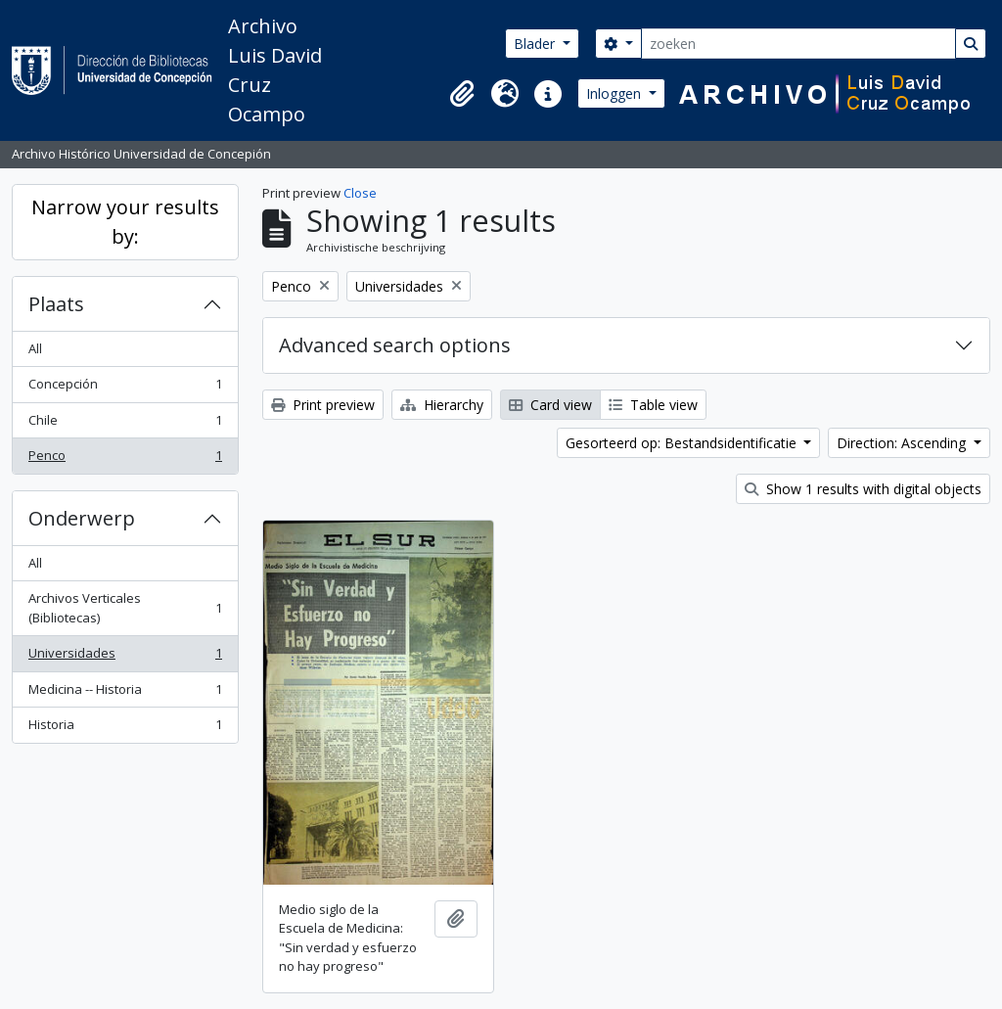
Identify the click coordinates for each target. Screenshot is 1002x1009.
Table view (653, 404)
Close (360, 193)
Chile (124, 424)
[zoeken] (798, 43)
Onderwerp (81, 518)
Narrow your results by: (125, 222)
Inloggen (615, 93)
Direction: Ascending (903, 443)
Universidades (124, 657)
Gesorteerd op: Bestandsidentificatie (683, 443)
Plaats (56, 304)
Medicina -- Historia (124, 693)
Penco (124, 459)
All (35, 348)
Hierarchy (441, 404)
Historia (124, 728)
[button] (461, 93)
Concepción (124, 388)
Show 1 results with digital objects (863, 489)
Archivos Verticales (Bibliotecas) (124, 607)
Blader (536, 43)
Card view (550, 404)
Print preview (323, 404)
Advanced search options (395, 345)
